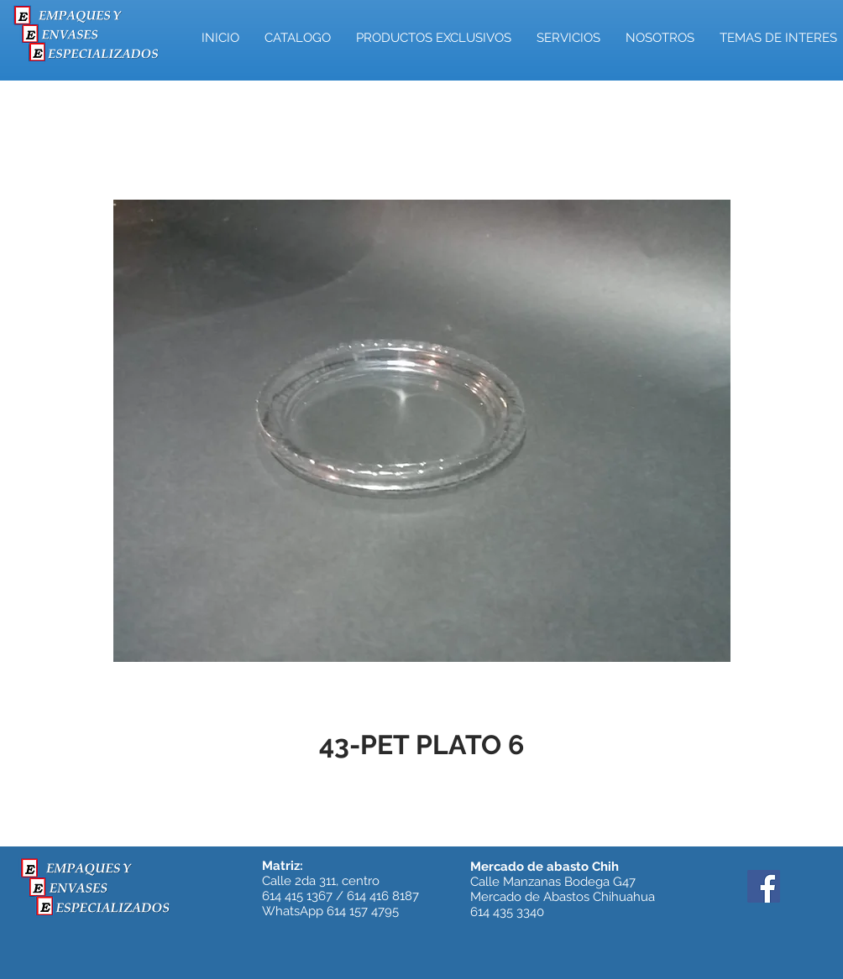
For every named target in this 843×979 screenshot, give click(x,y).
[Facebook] (763, 886)
